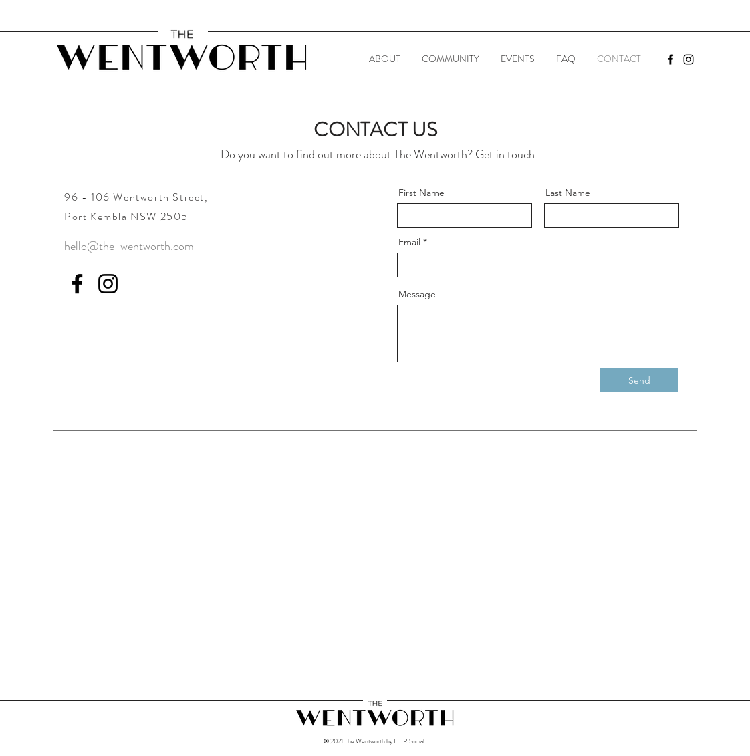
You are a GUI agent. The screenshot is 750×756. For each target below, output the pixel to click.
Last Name (567, 192)
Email (409, 242)
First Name (421, 192)
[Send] (639, 380)
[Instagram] (688, 59)
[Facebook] (670, 59)
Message (417, 294)
